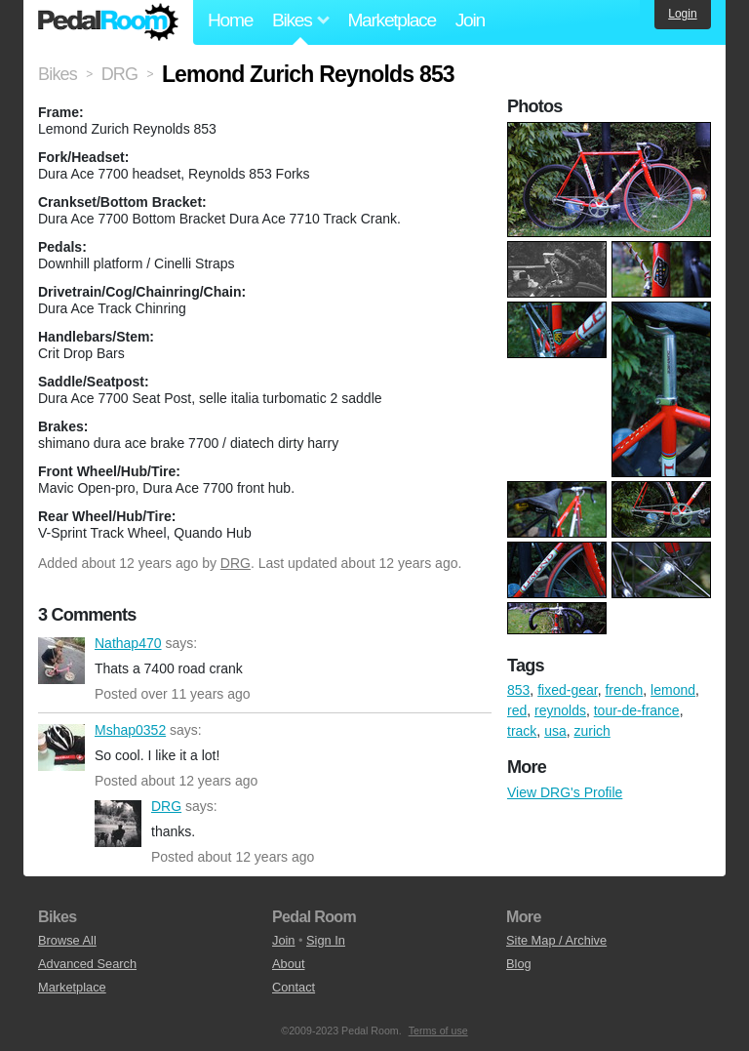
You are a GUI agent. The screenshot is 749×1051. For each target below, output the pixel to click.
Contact (293, 987)
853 (518, 690)
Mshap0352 (61, 747)
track (521, 731)
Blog (519, 963)
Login (682, 13)
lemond (672, 690)
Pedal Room (108, 22)
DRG (235, 563)
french (624, 690)
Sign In (325, 940)
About (288, 963)
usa (555, 731)
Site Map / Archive (556, 940)
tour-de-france (637, 710)
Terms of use (438, 1030)
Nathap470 (61, 660)
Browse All (67, 940)
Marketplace (391, 20)
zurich (591, 731)
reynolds (560, 710)
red (517, 710)
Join (470, 20)
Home (230, 20)
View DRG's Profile (564, 792)
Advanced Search (87, 963)
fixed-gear (567, 690)
